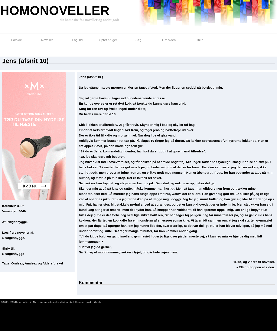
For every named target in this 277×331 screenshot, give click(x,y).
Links (199, 40)
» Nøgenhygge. (13, 238)
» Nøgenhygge (13, 254)
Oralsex (17, 263)
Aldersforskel (53, 263)
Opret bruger (108, 40)
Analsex (31, 263)
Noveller (47, 40)
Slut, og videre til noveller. (255, 262)
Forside (16, 40)
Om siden (169, 40)
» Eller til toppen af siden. (255, 267)
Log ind (77, 40)
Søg (138, 40)
